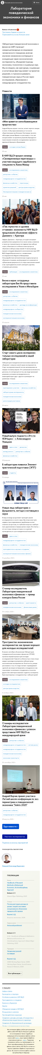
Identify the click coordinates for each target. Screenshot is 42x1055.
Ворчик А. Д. (11, 914)
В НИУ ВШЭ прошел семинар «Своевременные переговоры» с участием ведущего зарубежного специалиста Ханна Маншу (19, 160)
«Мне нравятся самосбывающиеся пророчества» (19, 123)
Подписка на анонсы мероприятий (15, 843)
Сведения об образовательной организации (16, 1023)
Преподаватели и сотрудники (12, 1000)
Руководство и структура (10, 994)
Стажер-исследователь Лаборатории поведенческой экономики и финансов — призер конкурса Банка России (18, 593)
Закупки (4, 1006)
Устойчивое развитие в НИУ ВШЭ (13, 997)
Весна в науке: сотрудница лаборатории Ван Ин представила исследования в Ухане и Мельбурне (20, 283)
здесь (17, 1038)
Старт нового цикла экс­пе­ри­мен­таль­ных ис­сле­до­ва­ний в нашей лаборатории (19, 355)
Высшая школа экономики (13, 2)
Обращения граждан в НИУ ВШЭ (13, 1009)
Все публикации (15, 973)
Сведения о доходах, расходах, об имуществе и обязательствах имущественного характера (17, 1019)
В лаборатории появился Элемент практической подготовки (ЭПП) (19, 466)
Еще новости (11, 826)
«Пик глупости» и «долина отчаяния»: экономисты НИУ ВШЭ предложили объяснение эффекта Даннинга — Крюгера (19, 231)
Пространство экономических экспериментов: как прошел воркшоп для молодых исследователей (21, 645)
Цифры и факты (7, 991)
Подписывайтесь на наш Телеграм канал (15, 34)
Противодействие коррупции (12, 1015)
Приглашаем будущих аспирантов (13, 32)
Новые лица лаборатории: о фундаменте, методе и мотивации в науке (20, 510)
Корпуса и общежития (9, 1003)
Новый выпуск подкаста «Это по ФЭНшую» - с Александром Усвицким (19, 438)
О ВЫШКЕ (6, 988)
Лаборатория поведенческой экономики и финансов (21, 13)
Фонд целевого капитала (10, 1012)
